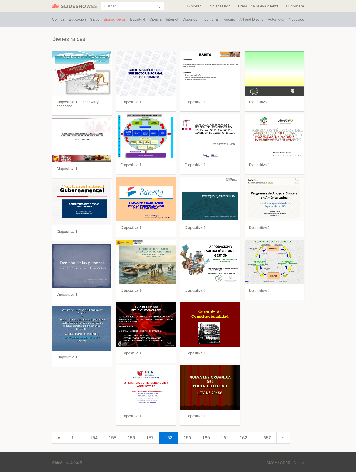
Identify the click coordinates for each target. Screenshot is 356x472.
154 (93, 437)
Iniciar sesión (219, 6)
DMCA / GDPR (279, 463)
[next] (283, 438)
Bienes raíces (115, 19)
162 (243, 437)
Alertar (298, 463)
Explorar (194, 6)
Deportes (190, 19)
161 (224, 437)
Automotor (276, 19)
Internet (172, 19)
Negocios (296, 19)
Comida (58, 19)
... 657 (264, 437)
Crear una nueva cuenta (258, 6)
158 (168, 437)
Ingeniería (210, 19)
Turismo (228, 19)
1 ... (75, 437)
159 (187, 437)
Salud (94, 19)
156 (131, 437)
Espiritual (137, 19)
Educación (77, 19)
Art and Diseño (251, 19)
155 (112, 437)
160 (206, 437)
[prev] (59, 438)
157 (150, 437)
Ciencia (155, 19)
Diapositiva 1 (67, 169)
